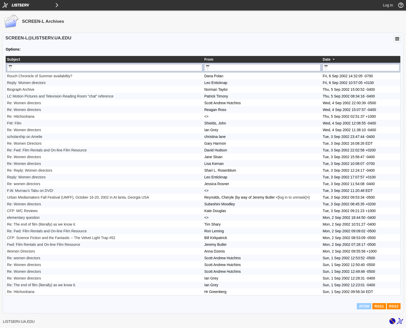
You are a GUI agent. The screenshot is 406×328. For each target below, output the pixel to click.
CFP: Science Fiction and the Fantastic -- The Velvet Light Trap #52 (61, 238)
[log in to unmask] (292, 197)
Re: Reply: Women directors (29, 170)
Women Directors (21, 251)
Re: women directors (23, 184)
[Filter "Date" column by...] (361, 67)
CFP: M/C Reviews (22, 211)
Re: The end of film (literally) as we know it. (41, 224)
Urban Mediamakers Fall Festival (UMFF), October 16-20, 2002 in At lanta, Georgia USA (78, 197)
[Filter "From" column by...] (262, 67)
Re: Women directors (24, 103)
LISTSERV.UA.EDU (19, 321)
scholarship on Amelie (24, 137)
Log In (388, 5)
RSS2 (393, 306)
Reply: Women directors (26, 83)
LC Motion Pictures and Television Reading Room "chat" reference (60, 96)
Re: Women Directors (24, 143)
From (208, 59)
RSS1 (379, 306)
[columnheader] (104, 59)
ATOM (364, 306)
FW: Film (14, 123)
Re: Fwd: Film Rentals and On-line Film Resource (47, 150)
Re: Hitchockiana (20, 116)
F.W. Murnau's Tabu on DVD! (30, 191)
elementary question (23, 217)
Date (326, 59)
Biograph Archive (20, 89)
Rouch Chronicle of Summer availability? (39, 76)
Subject (13, 59)
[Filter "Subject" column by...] (104, 67)
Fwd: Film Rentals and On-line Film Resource (43, 244)
